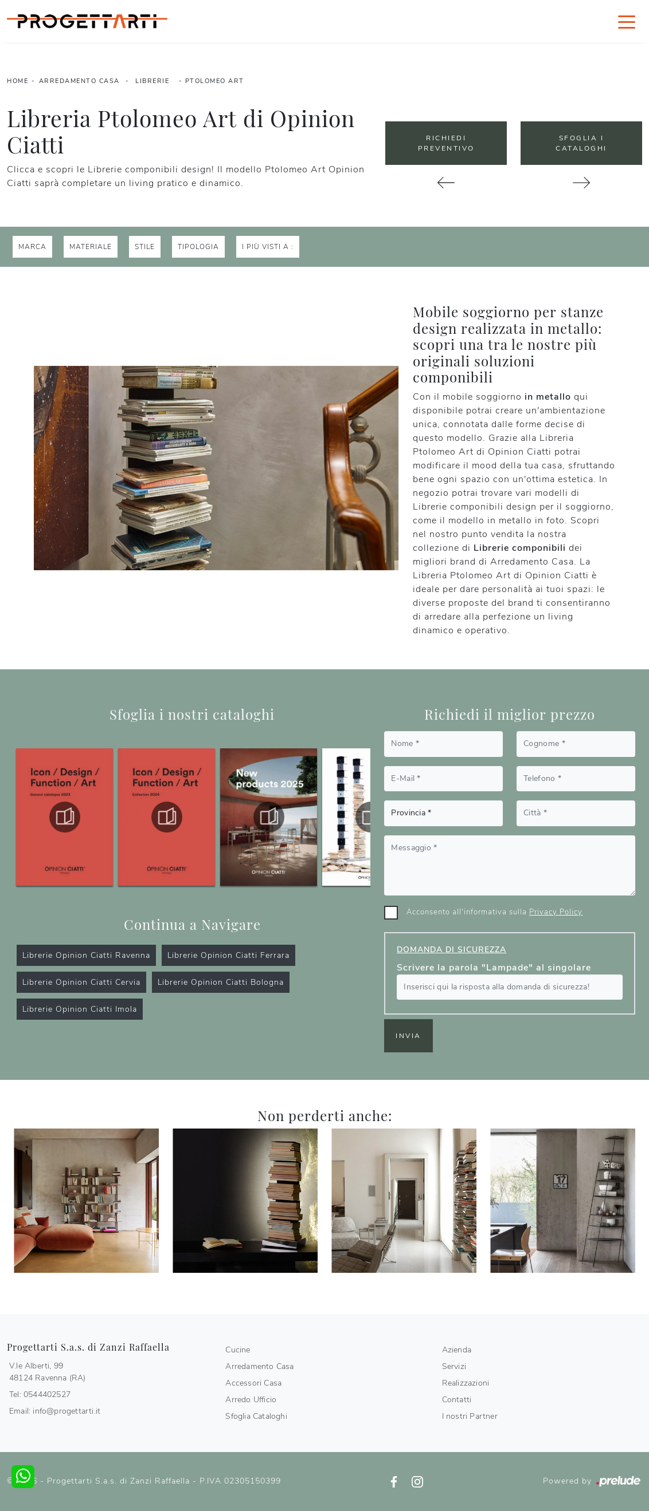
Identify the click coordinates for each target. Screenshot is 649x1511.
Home (17, 81)
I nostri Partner (470, 1416)
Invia (408, 1035)
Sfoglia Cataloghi (256, 1416)
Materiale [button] (90, 246)
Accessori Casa (253, 1383)
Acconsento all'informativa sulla (494, 912)
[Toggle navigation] (626, 21)
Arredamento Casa (79, 81)
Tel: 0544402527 (40, 1394)
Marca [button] (32, 246)
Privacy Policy (555, 912)
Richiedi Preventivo (446, 143)
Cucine (237, 1349)
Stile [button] (145, 246)
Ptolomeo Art (214, 81)
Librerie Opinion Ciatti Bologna (221, 982)
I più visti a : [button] (268, 246)
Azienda (456, 1349)
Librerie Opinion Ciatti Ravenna (86, 955)
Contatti (457, 1399)
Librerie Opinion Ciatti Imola (79, 1009)
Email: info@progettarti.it (54, 1411)
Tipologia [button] (198, 246)
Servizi (454, 1366)
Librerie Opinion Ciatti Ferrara (228, 955)
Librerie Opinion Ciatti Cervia (81, 982)
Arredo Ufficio (250, 1399)
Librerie (152, 81)
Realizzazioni (466, 1383)
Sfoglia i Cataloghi (581, 143)
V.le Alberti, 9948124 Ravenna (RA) (47, 1371)
